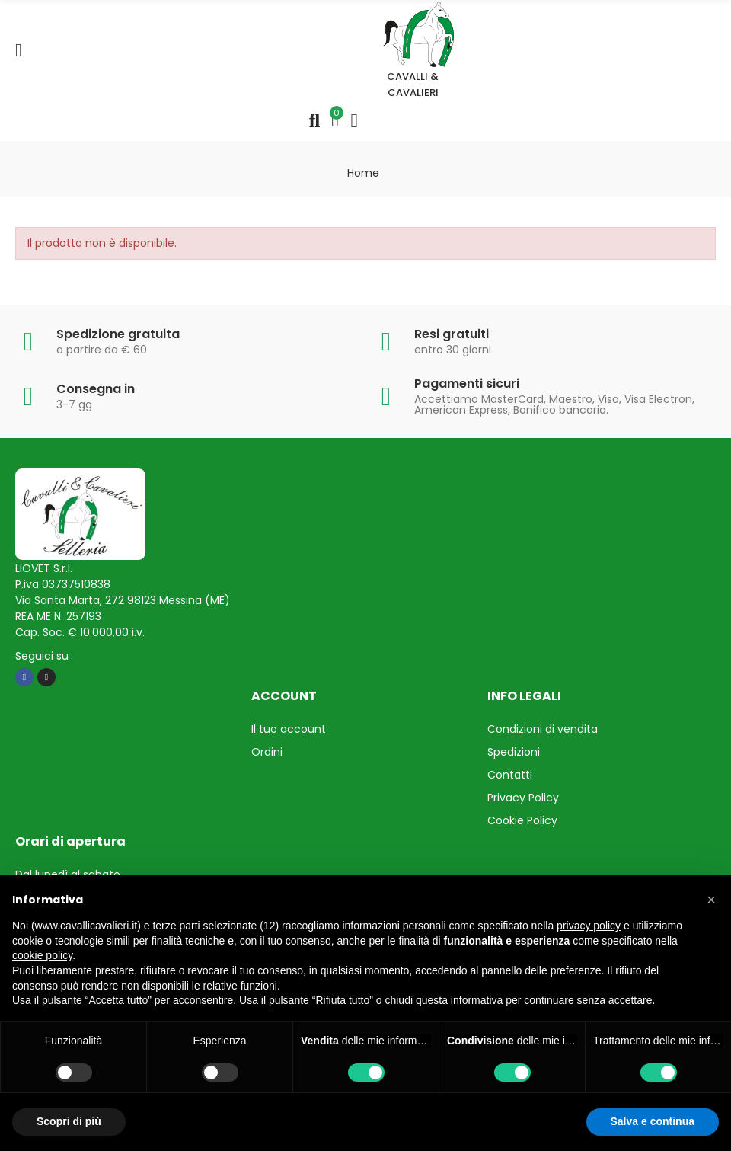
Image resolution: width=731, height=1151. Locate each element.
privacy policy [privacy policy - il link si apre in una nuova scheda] (589, 925)
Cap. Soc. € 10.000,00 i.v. (80, 632)
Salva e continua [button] (652, 1121)
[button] (711, 899)
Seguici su (42, 655)
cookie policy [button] (42, 955)
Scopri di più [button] (69, 1121)
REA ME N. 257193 (58, 616)
